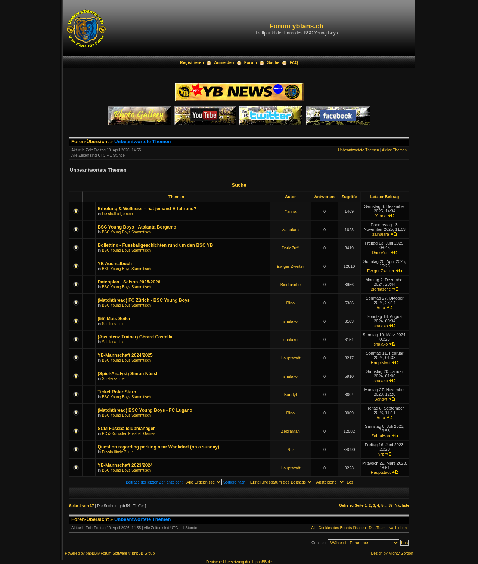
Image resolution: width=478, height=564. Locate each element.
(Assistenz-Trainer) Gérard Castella (134, 337)
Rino (290, 303)
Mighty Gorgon (401, 553)
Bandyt (290, 394)
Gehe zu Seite (351, 505)
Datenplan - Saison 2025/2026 (128, 282)
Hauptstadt (290, 358)
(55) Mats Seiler (113, 318)
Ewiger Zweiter (290, 266)
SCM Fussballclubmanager (126, 428)
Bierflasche (290, 284)
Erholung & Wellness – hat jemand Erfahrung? (146, 208)
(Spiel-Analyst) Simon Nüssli (127, 373)
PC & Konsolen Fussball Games (128, 434)
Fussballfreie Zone (117, 452)
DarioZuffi (290, 248)
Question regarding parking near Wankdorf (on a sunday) (158, 447)
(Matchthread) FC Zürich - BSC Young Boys (143, 300)
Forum (250, 62)
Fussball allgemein (117, 214)
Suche (273, 62)
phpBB (91, 553)
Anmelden (224, 62)
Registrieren (192, 62)
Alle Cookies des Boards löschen (338, 528)
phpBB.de (263, 562)
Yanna (290, 211)
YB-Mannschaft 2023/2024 (124, 465)
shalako (290, 321)
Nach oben (398, 528)
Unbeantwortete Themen (142, 141)
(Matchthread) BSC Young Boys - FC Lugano (144, 410)
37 (390, 505)
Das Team (377, 528)
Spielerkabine (113, 324)
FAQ (294, 62)
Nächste (402, 505)
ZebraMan (290, 431)
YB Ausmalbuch (114, 263)
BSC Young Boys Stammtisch (126, 232)
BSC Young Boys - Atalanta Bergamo (136, 227)
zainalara (290, 229)
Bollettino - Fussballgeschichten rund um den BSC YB (155, 245)
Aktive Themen (394, 150)
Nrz (290, 449)
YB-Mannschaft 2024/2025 (124, 355)
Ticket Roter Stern (116, 392)
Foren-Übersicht (90, 141)
